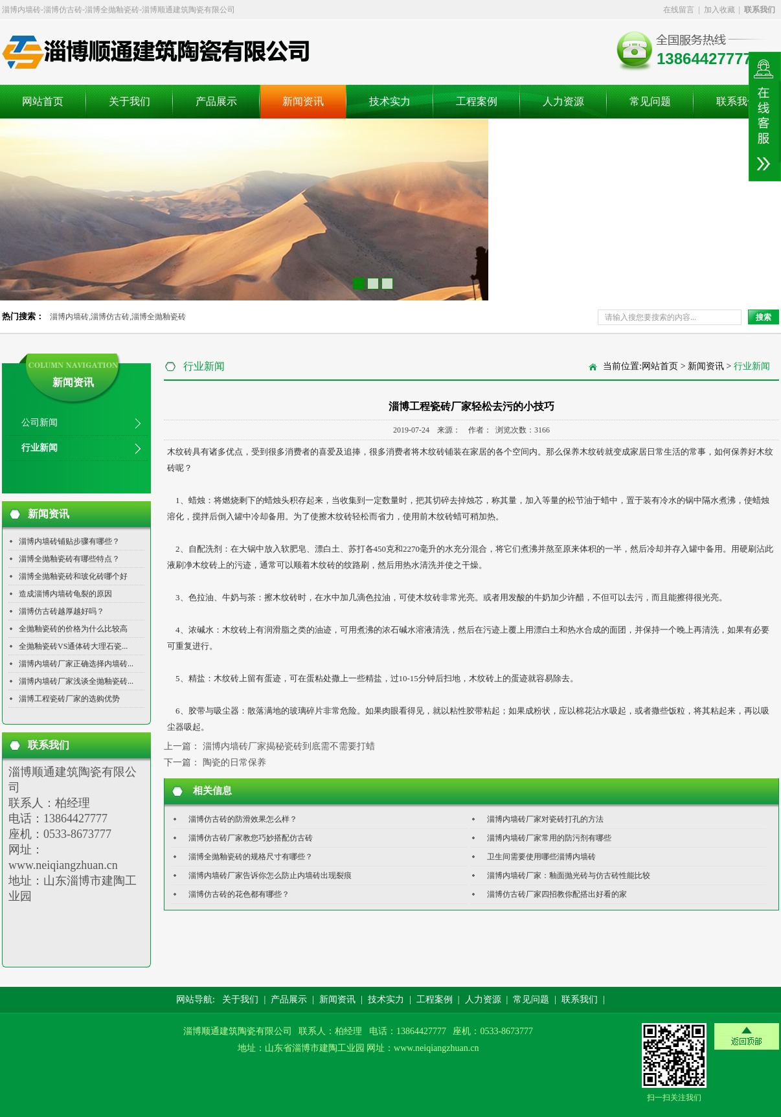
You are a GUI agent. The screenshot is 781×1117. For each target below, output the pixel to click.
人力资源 (563, 101)
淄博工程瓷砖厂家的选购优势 (69, 698)
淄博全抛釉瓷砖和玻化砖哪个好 (73, 576)
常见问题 (650, 101)
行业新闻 (39, 448)
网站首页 (42, 101)
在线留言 (678, 9)
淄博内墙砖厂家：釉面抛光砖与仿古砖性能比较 (568, 875)
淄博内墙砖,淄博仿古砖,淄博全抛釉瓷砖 (118, 316)
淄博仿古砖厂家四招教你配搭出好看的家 (557, 894)
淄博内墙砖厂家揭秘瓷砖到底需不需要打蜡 (289, 746)
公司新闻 (39, 422)
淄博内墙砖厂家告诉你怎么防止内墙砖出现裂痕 (270, 875)
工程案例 (476, 101)
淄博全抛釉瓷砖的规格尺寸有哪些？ (250, 856)
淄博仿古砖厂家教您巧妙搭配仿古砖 (250, 837)
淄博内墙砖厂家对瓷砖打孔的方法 (545, 819)
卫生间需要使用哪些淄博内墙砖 (541, 856)
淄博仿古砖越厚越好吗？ (61, 611)
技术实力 (390, 101)
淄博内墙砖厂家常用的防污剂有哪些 (549, 837)
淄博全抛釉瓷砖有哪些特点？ (69, 558)
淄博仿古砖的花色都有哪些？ (238, 894)
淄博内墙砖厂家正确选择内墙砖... (76, 663)
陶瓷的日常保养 (234, 762)
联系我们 (737, 101)
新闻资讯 (303, 101)
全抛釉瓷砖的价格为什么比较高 (73, 628)
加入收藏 (719, 9)
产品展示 (216, 101)
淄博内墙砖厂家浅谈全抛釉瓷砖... (76, 681)
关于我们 (129, 101)
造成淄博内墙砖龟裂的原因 (65, 593)
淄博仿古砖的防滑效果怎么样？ (242, 819)
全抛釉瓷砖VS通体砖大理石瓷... (73, 646)
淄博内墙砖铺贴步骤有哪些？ (69, 541)
